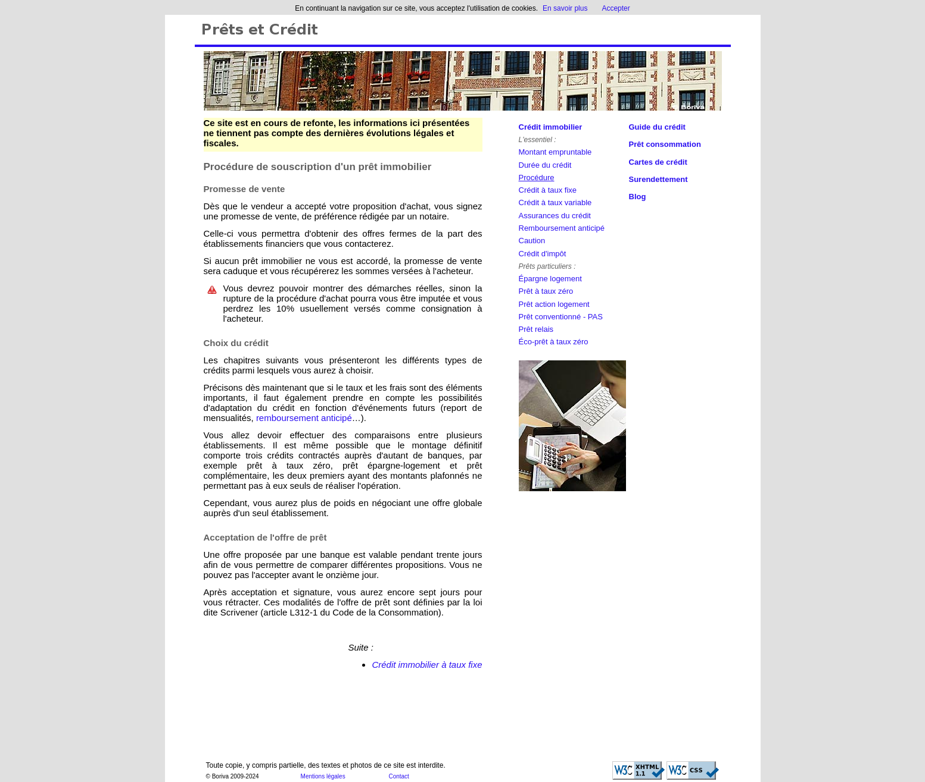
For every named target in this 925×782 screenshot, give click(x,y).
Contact (398, 776)
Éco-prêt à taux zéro (553, 341)
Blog (637, 196)
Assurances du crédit (555, 215)
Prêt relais (536, 329)
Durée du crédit (545, 165)
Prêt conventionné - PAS (561, 316)
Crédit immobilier (551, 127)
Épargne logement (550, 278)
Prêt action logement (554, 304)
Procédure (537, 177)
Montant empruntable (555, 151)
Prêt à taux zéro (546, 291)
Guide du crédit (657, 127)
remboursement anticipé (304, 418)
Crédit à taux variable (555, 202)
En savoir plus (565, 8)
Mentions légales (323, 776)
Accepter (616, 8)
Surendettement (658, 179)
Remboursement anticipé (562, 228)
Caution (532, 240)
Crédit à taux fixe (548, 190)
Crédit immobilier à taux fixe (427, 664)
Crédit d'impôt (542, 253)
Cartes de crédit (658, 162)
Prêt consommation (665, 144)
